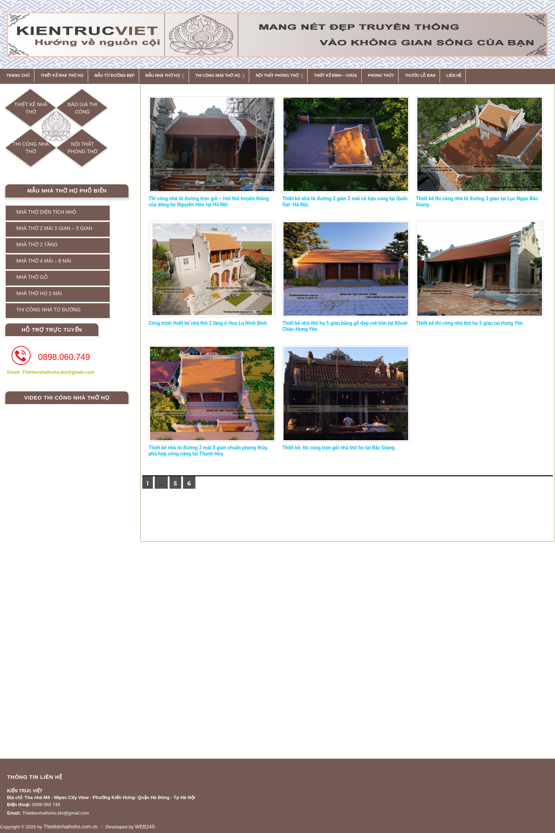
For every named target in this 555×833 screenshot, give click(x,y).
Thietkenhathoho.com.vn (70, 826)
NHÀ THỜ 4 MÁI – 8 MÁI (43, 261)
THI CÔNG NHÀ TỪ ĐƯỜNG (48, 309)
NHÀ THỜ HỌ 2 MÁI (39, 293)
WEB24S (145, 826)
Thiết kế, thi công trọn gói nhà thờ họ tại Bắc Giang (338, 447)
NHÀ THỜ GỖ (32, 277)
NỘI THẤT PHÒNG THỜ (277, 75)
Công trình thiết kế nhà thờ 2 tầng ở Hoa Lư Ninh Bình (208, 323)
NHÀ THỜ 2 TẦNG (37, 244)
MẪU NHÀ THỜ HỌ (162, 75)
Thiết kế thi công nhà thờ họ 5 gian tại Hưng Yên (469, 323)
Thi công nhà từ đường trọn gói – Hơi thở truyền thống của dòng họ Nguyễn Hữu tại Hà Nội (209, 202)
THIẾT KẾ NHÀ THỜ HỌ (62, 75)
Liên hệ (453, 75)
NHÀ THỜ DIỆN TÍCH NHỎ (46, 212)
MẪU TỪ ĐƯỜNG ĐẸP (115, 75)
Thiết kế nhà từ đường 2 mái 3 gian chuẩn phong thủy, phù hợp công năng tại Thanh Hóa (208, 451)
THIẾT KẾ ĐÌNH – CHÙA (335, 75)
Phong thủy (381, 75)
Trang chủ (18, 75)
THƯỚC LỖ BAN (420, 75)
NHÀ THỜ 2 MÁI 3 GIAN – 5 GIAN (54, 228)
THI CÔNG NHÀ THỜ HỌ (217, 75)
